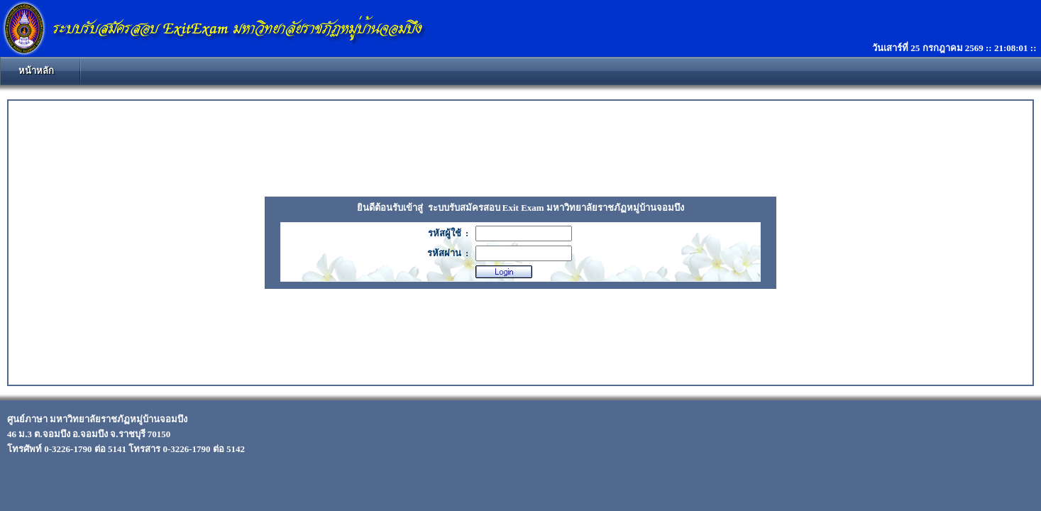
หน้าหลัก (36, 70)
